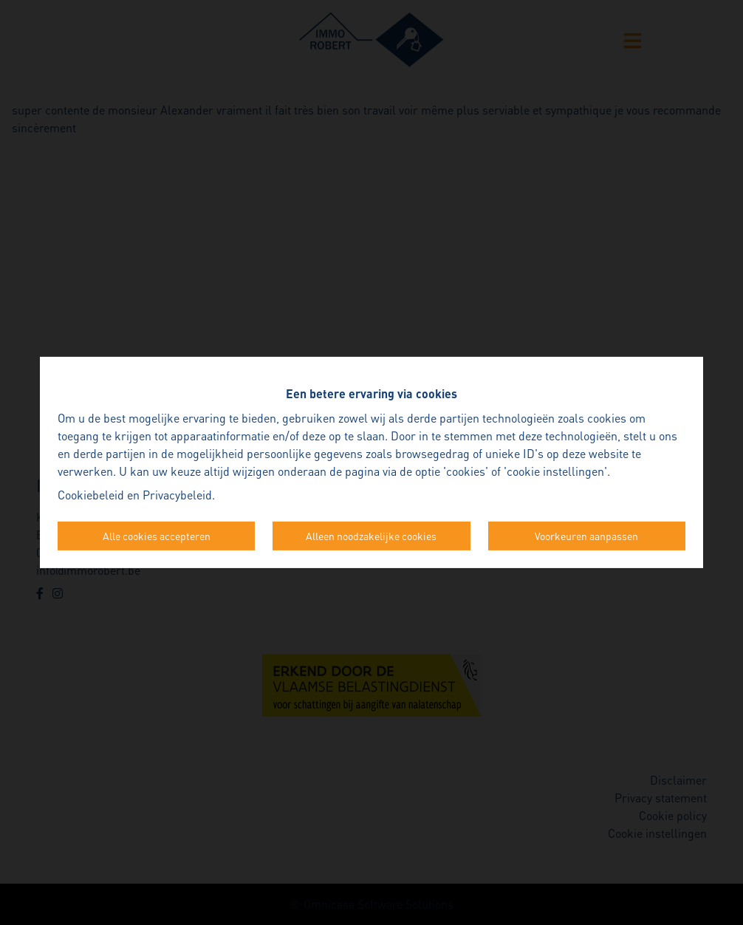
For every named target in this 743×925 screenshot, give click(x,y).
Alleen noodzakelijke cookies (371, 535)
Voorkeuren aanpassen (586, 535)
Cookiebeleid (91, 494)
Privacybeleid (177, 494)
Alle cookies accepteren (156, 535)
